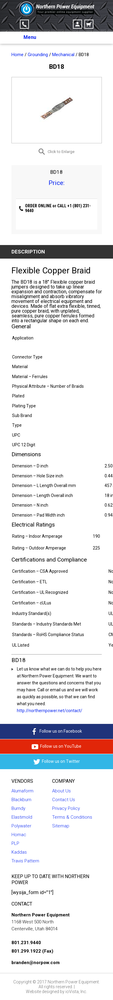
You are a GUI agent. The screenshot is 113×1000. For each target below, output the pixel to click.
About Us (61, 791)
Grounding (38, 54)
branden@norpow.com (35, 962)
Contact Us (63, 799)
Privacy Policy (66, 808)
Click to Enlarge (61, 151)
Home (17, 54)
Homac (18, 834)
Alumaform (22, 791)
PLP (15, 843)
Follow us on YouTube (56, 746)
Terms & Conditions (72, 817)
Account (77, 24)
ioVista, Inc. (76, 991)
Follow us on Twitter (56, 762)
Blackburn (21, 799)
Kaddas (19, 852)
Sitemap (60, 826)
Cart (88, 24)
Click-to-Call (24, 24)
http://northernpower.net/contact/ (49, 710)
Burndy (18, 808)
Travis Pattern (25, 861)
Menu (30, 37)
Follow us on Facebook (56, 731)
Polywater (21, 826)
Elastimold (21, 817)
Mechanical (63, 54)
